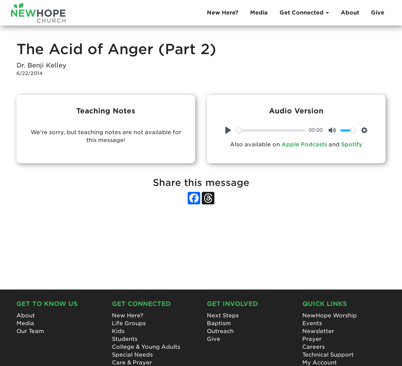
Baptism (219, 323)
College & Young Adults (146, 347)
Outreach (220, 331)
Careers (313, 347)
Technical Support (328, 354)
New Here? (222, 12)
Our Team (30, 331)
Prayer (312, 339)
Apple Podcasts (304, 144)
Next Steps (223, 315)
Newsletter (318, 331)
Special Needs (132, 354)
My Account (319, 362)
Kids (118, 331)
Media (259, 12)
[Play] (228, 130)
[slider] (271, 130)
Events (312, 323)
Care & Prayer (132, 362)
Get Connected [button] (304, 12)
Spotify (351, 144)
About (350, 12)
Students (124, 339)
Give (377, 12)
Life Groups (129, 323)
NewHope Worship (329, 315)
